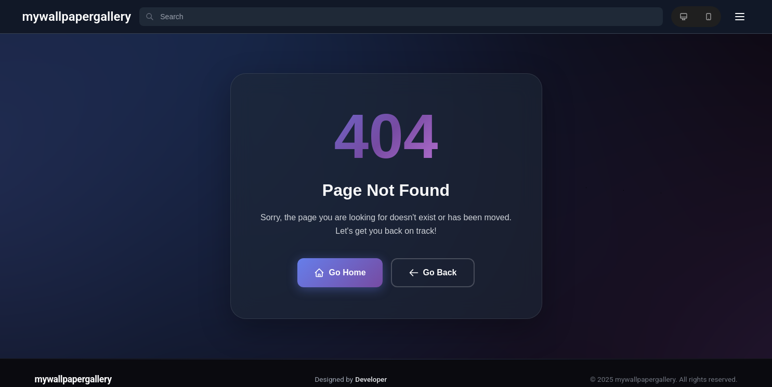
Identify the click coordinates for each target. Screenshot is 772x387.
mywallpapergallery (73, 379)
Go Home (339, 273)
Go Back (433, 273)
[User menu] (739, 16)
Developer (371, 379)
